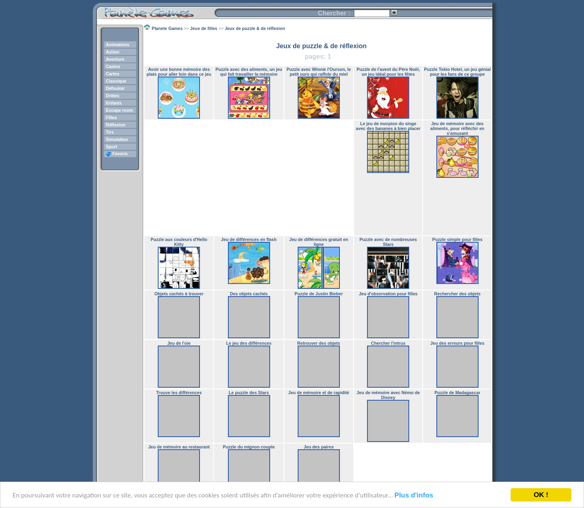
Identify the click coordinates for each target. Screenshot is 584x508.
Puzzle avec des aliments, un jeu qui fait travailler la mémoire (248, 72)
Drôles (112, 95)
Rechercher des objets (457, 293)
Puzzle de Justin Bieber (318, 293)
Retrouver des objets (318, 343)
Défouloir (115, 88)
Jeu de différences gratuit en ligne (318, 242)
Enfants (114, 102)
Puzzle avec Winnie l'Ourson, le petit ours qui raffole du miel (318, 72)
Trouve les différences (179, 392)
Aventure (115, 59)
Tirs (110, 132)
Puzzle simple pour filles (457, 239)
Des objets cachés (249, 293)
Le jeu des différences (249, 343)
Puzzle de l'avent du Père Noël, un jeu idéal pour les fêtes (388, 72)
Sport (111, 146)
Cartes (112, 73)
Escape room (119, 110)
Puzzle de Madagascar (457, 392)
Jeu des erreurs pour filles (457, 343)
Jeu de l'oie (179, 343)
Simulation (117, 139)
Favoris (117, 153)
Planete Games (155, 10)
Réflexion (115, 124)
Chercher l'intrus (388, 343)
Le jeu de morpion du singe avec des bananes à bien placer (388, 126)
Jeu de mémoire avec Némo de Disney (388, 395)
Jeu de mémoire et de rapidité (318, 392)
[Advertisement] (249, 178)
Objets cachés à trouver (179, 293)
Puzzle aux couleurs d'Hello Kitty (178, 242)
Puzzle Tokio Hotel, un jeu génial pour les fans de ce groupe (457, 72)
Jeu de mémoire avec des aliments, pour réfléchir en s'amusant (457, 128)
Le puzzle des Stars (249, 392)
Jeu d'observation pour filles (388, 293)
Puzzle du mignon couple (249, 446)
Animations (117, 44)
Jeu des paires (319, 446)
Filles (111, 117)
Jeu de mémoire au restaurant (179, 446)
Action (112, 51)
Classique (116, 81)
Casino (113, 66)
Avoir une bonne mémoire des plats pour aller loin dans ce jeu (179, 72)
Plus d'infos (414, 495)
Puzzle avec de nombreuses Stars (388, 242)
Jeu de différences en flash (249, 239)
